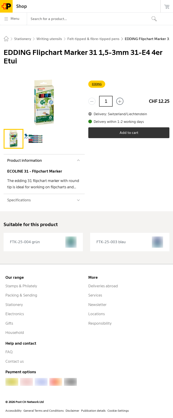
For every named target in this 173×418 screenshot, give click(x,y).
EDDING (97, 84)
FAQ (9, 352)
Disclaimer (72, 410)
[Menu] (13, 19)
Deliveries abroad (103, 286)
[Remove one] (92, 101)
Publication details (93, 410)
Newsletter (97, 304)
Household (14, 332)
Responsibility (100, 323)
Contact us (14, 361)
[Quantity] (106, 101)
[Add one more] (119, 101)
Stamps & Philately (21, 286)
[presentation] (43, 242)
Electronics (14, 314)
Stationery (14, 304)
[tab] (13, 139)
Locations (96, 314)
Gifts (9, 323)
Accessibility (13, 410)
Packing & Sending (21, 295)
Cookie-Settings (118, 410)
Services (95, 295)
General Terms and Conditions (43, 410)
